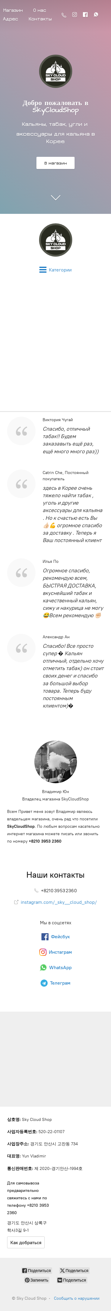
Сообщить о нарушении (76, 1298)
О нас (39, 10)
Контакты (40, 18)
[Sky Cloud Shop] (55, 240)
